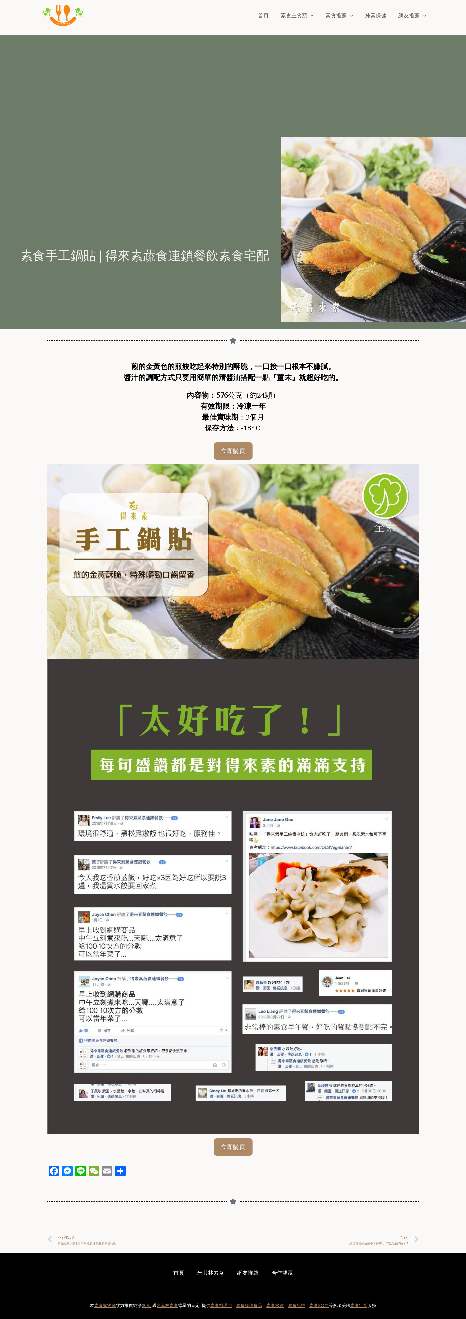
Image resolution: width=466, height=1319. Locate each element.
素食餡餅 (296, 1305)
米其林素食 (210, 1273)
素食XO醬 (319, 1305)
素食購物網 (105, 1305)
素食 (146, 1305)
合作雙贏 (282, 1273)
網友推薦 (413, 15)
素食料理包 (221, 1305)
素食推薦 (343, 15)
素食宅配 (358, 1305)
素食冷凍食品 (249, 1305)
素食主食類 (301, 15)
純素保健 (377, 15)
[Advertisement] (235, 81)
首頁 (269, 15)
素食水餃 (275, 1305)
